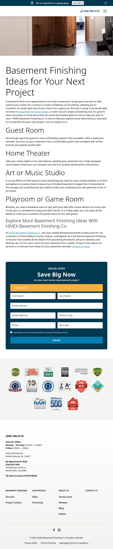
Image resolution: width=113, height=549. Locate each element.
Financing (37, 502)
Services (10, 496)
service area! (62, 3)
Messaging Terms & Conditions (73, 543)
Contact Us (20, 287)
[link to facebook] (54, 530)
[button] (104, 11)
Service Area (65, 496)
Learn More (78, 3)
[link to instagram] (59, 530)
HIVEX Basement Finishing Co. (25, 232)
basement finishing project (34, 111)
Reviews (63, 502)
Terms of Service (48, 543)
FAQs (35, 496)
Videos (62, 513)
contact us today (81, 246)
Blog (61, 508)
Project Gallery (14, 502)
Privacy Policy (31, 543)
